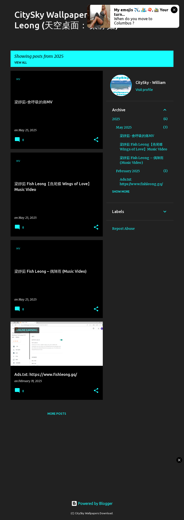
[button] (96, 140)
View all (20, 62)
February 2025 (128, 171)
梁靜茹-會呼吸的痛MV (137, 136)
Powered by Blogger (92, 503)
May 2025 (124, 127)
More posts (56, 413)
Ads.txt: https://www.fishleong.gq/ (141, 181)
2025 (116, 119)
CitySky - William (151, 82)
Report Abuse (123, 228)
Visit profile (144, 90)
